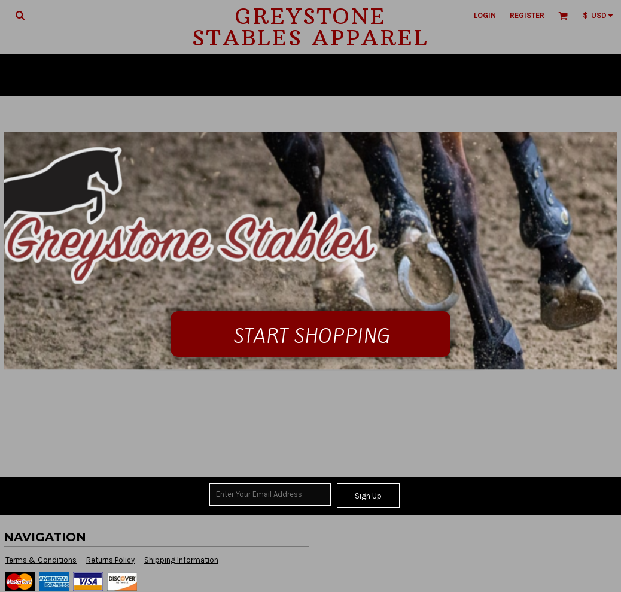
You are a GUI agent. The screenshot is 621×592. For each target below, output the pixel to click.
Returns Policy (110, 559)
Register (527, 15)
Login (485, 15)
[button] (20, 15)
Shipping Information (181, 559)
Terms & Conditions (41, 559)
